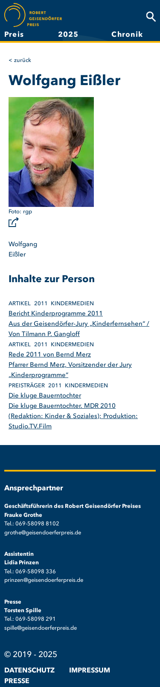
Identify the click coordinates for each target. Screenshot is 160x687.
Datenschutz (29, 670)
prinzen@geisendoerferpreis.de (43, 580)
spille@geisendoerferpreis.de (40, 628)
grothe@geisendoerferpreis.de (42, 533)
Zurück (22, 60)
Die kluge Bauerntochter (45, 396)
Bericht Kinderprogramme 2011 (56, 314)
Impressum (89, 670)
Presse (16, 681)
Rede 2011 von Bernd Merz (50, 355)
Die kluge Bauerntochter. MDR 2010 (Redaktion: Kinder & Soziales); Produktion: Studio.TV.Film (73, 416)
